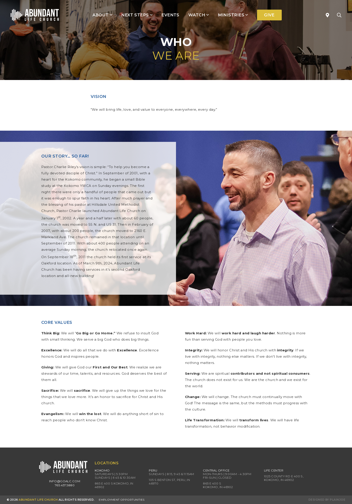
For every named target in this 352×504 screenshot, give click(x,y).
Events (170, 15)
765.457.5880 (65, 485)
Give (269, 15)
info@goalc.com (64, 481)
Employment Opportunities (122, 499)
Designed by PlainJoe (326, 499)
